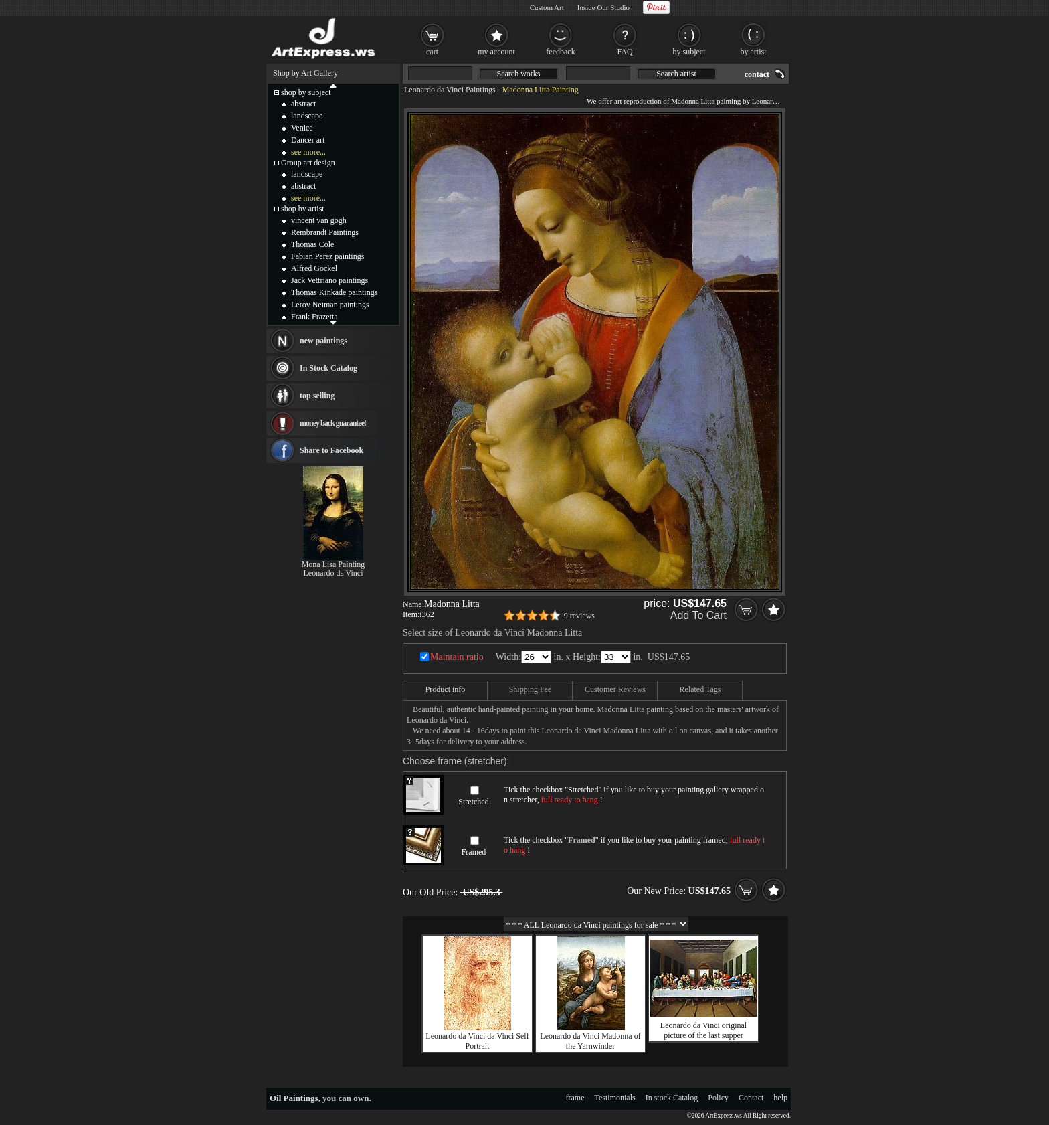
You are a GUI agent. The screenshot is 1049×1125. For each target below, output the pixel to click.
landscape (306, 115)
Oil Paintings (294, 1098)
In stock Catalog (672, 1097)
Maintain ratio (457, 657)
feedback (560, 51)
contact (757, 74)
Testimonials (615, 1097)
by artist (754, 51)
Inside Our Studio (603, 7)
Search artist (676, 73)
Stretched (473, 801)
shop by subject (306, 92)
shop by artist (302, 208)
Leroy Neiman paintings (330, 304)
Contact (751, 1097)
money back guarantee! (333, 423)
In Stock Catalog (328, 368)
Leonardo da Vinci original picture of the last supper (703, 1030)
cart (432, 51)
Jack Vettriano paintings (329, 280)
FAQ (624, 51)
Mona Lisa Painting (333, 564)
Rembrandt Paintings (325, 232)
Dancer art (307, 140)
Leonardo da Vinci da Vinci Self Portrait (477, 1041)
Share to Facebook (331, 450)
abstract (303, 103)
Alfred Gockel (314, 268)
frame (575, 1097)
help (780, 1097)
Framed (474, 852)
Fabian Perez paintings (327, 256)
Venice (302, 128)
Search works (519, 73)
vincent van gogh (319, 220)
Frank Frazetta (314, 316)
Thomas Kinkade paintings (334, 292)
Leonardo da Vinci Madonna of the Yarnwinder (590, 1041)
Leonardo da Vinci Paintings (450, 89)
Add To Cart (698, 615)
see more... (308, 152)
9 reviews (579, 615)
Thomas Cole (312, 244)
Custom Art (547, 7)
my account (496, 51)
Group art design (308, 162)
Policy (718, 1097)
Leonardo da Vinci (333, 573)
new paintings (323, 340)
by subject (689, 51)
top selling (317, 395)
